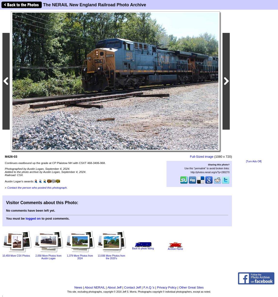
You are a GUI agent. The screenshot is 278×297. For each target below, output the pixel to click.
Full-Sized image (202, 156)
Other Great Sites (191, 287)
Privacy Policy (167, 287)
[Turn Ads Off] (254, 161)
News (78, 287)
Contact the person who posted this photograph (37, 187)
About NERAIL (95, 287)
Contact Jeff (132, 287)
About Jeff (114, 287)
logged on (33, 218)
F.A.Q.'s (148, 287)
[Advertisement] (254, 85)
